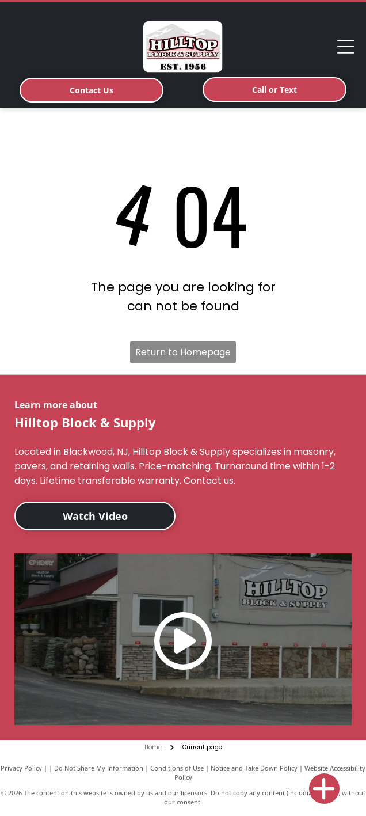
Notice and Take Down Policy (254, 768)
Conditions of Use (177, 768)
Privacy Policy (21, 768)
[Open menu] (345, 46)
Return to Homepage (183, 352)
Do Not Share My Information (98, 768)
